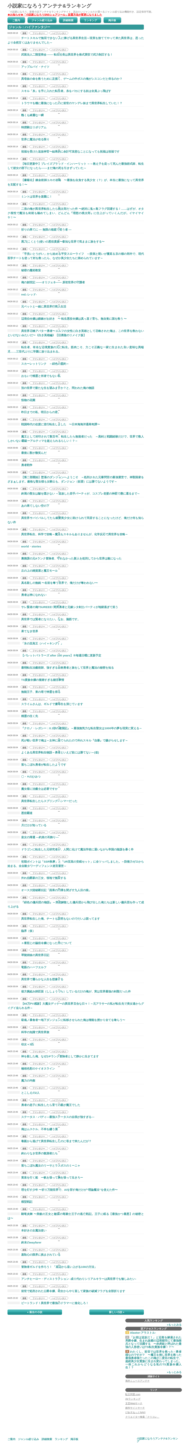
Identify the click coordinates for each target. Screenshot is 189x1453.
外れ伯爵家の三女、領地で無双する (36, 877)
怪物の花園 (21, 400)
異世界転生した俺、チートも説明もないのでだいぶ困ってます (53, 918)
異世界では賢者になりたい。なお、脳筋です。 (43, 619)
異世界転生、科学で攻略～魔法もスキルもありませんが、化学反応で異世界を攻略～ (67, 534)
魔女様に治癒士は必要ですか (32, 788)
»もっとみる (174, 1324)
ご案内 (16, 20)
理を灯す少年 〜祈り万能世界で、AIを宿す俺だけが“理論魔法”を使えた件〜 (62, 1189)
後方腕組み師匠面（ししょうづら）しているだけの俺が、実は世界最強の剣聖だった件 (69, 991)
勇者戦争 (19, 465)
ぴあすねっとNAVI (135, 1412)
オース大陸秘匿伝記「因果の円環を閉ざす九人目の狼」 (49, 890)
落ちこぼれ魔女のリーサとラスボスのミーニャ (43, 1165)
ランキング (90, 20)
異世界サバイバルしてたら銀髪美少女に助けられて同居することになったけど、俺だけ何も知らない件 (75, 520)
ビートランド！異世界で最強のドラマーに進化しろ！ (48, 1303)
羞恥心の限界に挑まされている (34, 1254)
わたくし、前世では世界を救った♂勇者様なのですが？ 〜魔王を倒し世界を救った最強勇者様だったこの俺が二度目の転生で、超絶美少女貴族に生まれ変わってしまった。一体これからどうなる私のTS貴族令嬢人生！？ (153, 1359)
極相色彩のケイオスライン (31, 1068)
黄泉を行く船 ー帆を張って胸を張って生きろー (45, 1177)
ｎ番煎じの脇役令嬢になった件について (39, 943)
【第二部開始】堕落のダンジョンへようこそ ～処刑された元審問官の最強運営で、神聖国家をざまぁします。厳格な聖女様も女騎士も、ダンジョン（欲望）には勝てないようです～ (75, 479)
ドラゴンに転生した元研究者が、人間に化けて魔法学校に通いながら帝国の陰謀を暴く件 (70, 849)
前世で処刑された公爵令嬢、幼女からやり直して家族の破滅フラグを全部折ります (66, 1291)
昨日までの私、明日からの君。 (34, 412)
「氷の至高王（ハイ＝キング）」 (35, 643)
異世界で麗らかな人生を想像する (35, 979)
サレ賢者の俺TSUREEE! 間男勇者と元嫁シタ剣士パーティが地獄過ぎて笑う (62, 607)
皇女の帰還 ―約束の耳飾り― (33, 837)
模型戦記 (19, 1201)
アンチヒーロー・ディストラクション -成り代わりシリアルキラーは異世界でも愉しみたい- (71, 1278)
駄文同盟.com (132, 1394)
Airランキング (132, 1398)
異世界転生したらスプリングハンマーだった (42, 801)
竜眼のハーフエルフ (26, 967)
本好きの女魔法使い (26, 1230)
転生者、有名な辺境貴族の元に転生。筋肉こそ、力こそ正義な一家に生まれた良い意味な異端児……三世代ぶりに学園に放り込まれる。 (75, 349)
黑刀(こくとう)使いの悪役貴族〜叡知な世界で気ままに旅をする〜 (56, 241)
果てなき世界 (22, 631)
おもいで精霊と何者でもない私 (34, 375)
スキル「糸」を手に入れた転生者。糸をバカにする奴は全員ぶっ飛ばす (59, 90)
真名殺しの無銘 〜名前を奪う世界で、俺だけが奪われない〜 (52, 582)
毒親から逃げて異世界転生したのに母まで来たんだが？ (49, 1141)
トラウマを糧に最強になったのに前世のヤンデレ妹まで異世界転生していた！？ (64, 103)
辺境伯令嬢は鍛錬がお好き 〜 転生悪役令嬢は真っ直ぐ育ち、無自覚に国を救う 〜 (67, 318)
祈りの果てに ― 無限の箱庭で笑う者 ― (39, 229)
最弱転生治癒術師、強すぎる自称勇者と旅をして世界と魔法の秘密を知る (60, 667)
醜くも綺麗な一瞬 (25, 115)
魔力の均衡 (21, 1080)
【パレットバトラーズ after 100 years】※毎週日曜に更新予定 (54, 655)
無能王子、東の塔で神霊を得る (34, 691)
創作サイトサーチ (135, 1407)
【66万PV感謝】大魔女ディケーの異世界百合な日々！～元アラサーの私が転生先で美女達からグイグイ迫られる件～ (75, 1006)
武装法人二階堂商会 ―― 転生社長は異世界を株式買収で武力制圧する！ (60, 54)
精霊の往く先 (22, 716)
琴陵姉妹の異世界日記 (28, 955)
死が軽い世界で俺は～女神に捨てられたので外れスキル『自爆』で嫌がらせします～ (67, 740)
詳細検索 (68, 20)
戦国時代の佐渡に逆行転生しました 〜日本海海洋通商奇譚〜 (53, 424)
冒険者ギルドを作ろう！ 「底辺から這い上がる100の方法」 (52, 1266)
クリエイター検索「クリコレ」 (142, 1416)
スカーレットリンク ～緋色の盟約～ (38, 363)
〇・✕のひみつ (23, 776)
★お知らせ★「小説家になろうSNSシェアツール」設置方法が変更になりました (54, 14)
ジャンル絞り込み (41, 20)
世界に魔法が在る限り (28, 139)
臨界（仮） (21, 930)
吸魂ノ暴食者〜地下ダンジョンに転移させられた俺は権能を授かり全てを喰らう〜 (66, 1020)
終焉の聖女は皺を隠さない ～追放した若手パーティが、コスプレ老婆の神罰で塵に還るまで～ (73, 493)
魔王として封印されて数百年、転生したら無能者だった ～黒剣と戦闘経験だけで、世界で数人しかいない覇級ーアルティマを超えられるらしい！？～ (75, 438)
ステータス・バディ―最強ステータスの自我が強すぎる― (50, 1117)
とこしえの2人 (23, 1092)
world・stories (24, 546)
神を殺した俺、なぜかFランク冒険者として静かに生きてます (53, 1056)
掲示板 (112, 20)
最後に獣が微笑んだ (26, 452)
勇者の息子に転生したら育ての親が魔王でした (43, 1104)
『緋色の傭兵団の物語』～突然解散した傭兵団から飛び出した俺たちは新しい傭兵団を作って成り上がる (75, 904)
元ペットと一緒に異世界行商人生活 (36, 306)
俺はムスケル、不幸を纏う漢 (32, 1129)
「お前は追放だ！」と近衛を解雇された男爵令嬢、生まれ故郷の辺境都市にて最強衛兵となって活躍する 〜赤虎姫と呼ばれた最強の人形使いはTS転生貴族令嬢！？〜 (153, 1342)
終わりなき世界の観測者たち (32, 1153)
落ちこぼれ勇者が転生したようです (36, 764)
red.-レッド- (22, 294)
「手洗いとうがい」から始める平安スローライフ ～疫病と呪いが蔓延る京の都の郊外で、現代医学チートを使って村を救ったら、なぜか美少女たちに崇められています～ (75, 256)
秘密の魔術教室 (24, 270)
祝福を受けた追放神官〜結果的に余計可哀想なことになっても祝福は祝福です (63, 151)
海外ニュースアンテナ (137, 1380)
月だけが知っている (26, 825)
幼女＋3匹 (20, 1044)
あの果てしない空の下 (28, 505)
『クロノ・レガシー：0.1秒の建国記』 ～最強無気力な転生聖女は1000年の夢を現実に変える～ (74, 728)
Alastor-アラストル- (143, 1332)
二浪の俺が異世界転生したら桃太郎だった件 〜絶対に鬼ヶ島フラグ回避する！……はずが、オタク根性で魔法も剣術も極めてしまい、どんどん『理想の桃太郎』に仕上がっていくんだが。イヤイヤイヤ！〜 (75, 213)
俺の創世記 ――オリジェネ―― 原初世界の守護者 (46, 282)
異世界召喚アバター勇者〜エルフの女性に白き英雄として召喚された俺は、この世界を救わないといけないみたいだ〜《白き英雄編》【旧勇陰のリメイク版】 (75, 333)
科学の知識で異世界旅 (28, 1032)
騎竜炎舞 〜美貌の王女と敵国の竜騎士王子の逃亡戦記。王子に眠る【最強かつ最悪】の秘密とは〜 (75, 1216)
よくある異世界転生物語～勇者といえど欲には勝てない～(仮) (53, 752)
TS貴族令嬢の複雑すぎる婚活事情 (35, 679)
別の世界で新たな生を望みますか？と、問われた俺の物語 (50, 387)
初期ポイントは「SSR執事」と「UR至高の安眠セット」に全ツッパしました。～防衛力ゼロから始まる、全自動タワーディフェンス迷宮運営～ (75, 863)
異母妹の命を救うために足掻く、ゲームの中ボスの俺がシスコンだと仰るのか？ (64, 78)
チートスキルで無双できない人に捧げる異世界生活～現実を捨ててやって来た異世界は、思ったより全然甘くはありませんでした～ (75, 40)
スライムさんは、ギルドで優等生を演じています (45, 704)
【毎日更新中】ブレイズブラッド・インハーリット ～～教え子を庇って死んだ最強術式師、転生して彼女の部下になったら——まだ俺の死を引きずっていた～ (75, 166)
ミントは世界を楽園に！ (29, 196)
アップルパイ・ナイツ (28, 66)
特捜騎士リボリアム (26, 127)
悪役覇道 (19, 813)
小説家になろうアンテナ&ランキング (49, 6)
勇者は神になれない (26, 594)
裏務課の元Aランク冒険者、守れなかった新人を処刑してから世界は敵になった (64, 558)
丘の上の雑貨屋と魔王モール (32, 570)
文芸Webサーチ (134, 1403)
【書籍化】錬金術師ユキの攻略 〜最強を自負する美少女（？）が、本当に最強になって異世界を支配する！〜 (75, 182)
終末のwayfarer (24, 1242)
